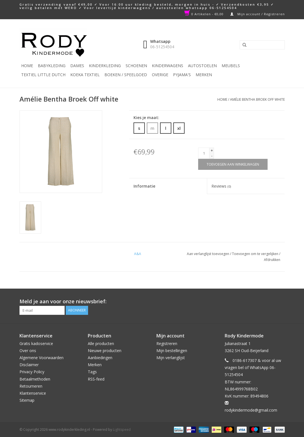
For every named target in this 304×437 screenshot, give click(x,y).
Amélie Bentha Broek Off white (257, 99)
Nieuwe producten (104, 350)
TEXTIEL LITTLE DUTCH (43, 74)
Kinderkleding (105, 65)
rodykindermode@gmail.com (251, 410)
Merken (204, 74)
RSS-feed (96, 379)
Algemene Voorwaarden (41, 357)
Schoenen (136, 65)
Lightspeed (122, 429)
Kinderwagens (167, 65)
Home (27, 65)
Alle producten (101, 343)
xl (179, 128)
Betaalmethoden (34, 379)
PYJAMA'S (182, 74)
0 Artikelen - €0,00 (204, 14)
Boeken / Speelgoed (125, 74)
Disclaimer (29, 364)
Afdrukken (272, 259)
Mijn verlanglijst (170, 357)
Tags (92, 371)
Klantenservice (32, 393)
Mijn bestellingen (171, 350)
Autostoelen (202, 65)
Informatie (144, 186)
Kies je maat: (146, 117)
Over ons (27, 350)
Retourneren (30, 386)
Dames (77, 65)
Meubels (231, 65)
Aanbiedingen (100, 357)
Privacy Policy (31, 371)
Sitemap (26, 400)
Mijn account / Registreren (257, 14)
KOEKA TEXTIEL (85, 74)
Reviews (221, 186)
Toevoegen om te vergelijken (255, 253)
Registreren (166, 343)
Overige (160, 74)
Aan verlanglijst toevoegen (208, 253)
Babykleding (51, 65)
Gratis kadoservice (36, 343)
